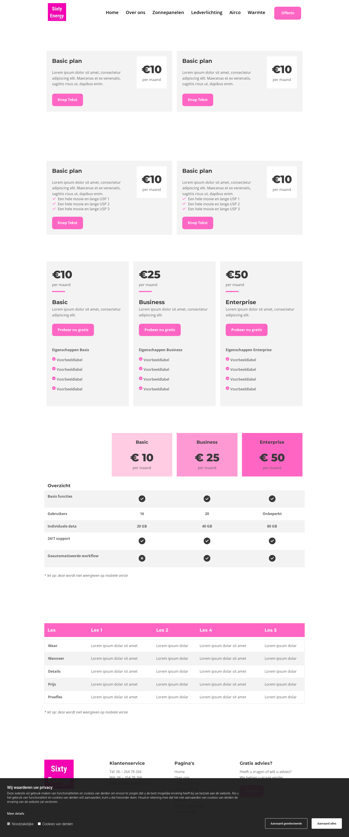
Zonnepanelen (168, 12)
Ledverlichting (206, 12)
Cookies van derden (55, 824)
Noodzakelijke (20, 824)
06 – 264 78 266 (129, 771)
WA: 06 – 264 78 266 (126, 777)
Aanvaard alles (326, 823)
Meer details (15, 813)
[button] (287, 13)
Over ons (135, 12)
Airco (235, 12)
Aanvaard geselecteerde (286, 823)
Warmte (256, 12)
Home (112, 12)
